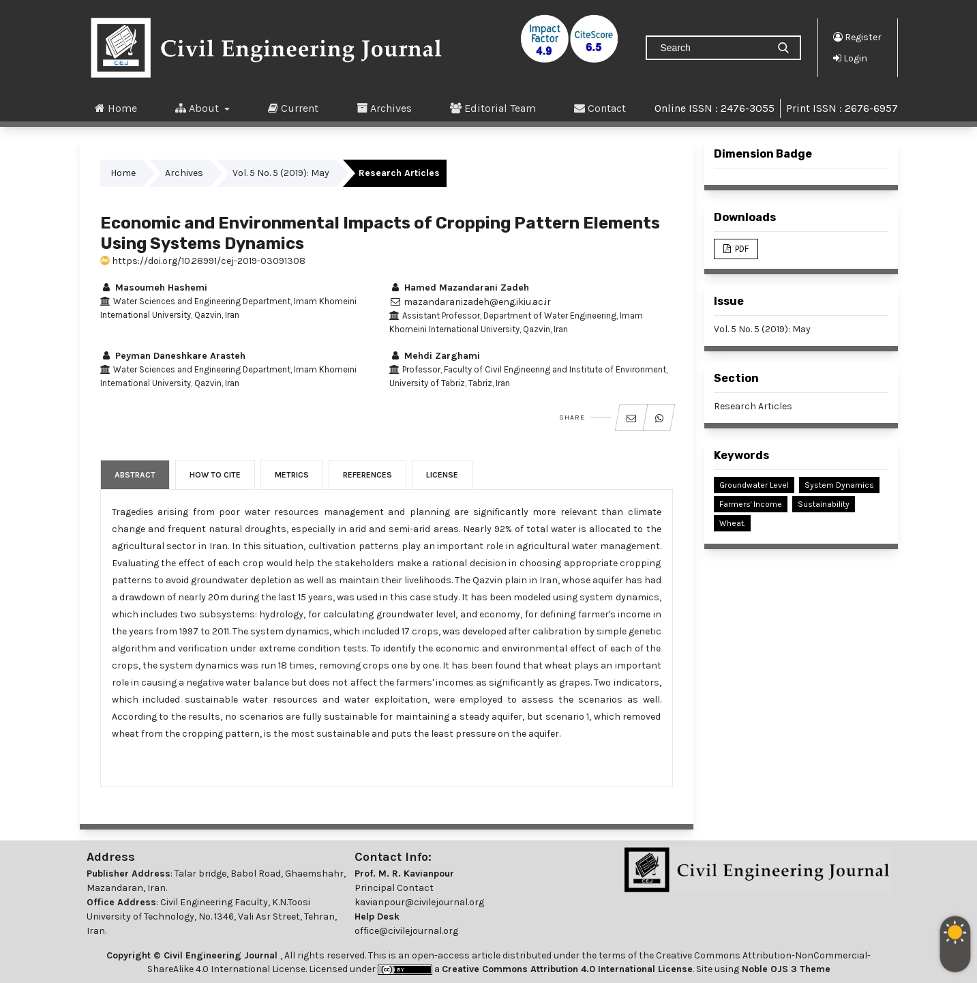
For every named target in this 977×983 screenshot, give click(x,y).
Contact (600, 108)
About (198, 108)
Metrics (292, 475)
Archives (384, 108)
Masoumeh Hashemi (153, 287)
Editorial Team (493, 108)
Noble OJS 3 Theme (784, 969)
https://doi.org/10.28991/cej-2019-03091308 (202, 261)
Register (857, 37)
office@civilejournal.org (406, 931)
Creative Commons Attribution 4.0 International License (567, 969)
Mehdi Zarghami (434, 356)
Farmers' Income (750, 504)
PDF (741, 249)
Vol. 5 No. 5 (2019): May (280, 173)
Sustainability (824, 504)
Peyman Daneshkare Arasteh (172, 356)
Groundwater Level (754, 485)
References (367, 475)
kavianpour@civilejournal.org (419, 902)
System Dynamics (839, 485)
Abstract (135, 475)
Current (293, 108)
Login (850, 58)
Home (116, 108)
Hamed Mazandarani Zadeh (459, 287)
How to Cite (215, 475)
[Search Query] (712, 48)
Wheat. (732, 523)
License (442, 475)
